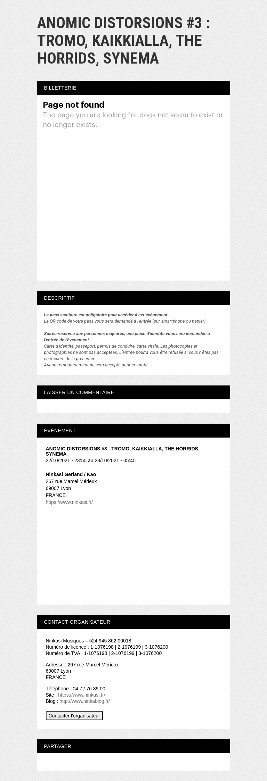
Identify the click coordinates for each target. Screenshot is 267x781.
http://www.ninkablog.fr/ (84, 701)
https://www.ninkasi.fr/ (69, 502)
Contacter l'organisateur (74, 715)
